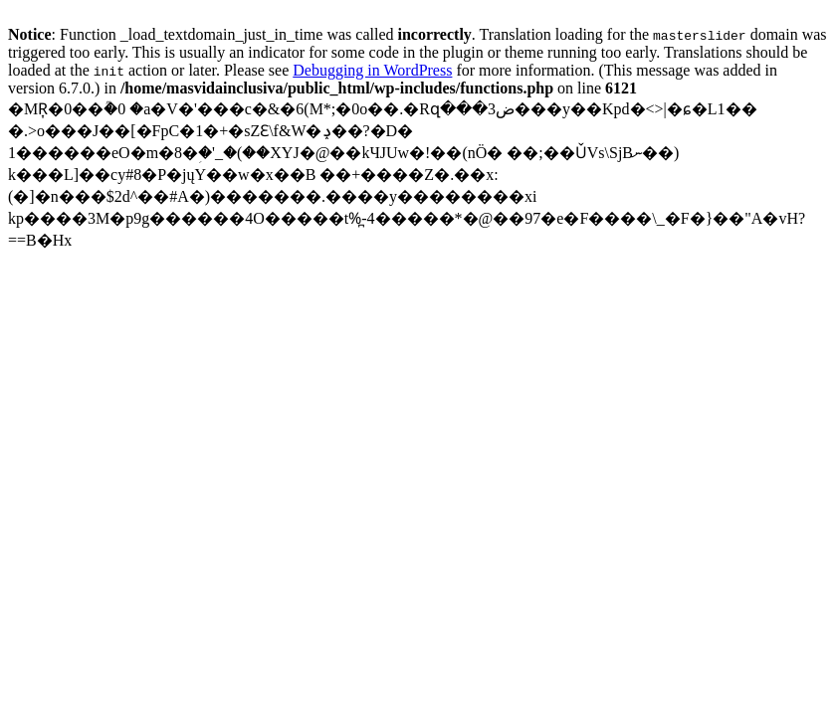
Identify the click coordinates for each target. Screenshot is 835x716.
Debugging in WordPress (372, 70)
